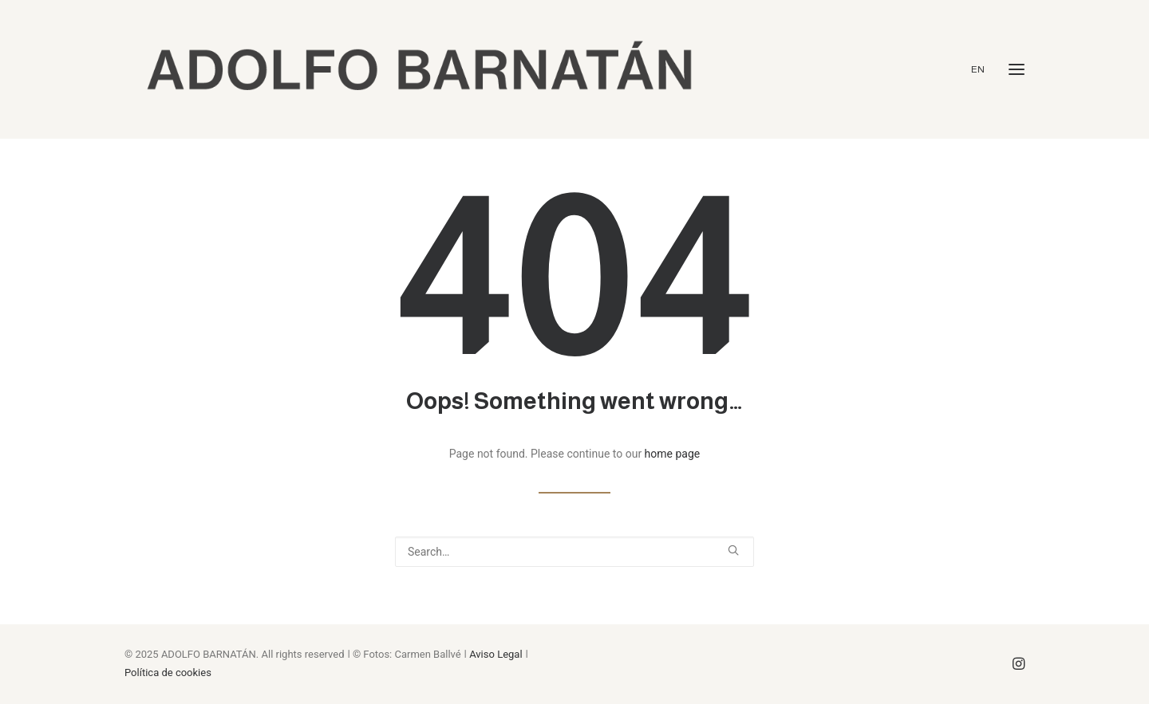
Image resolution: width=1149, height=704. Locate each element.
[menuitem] (982, 69)
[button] (1016, 69)
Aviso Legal (495, 654)
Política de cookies (167, 672)
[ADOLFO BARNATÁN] (418, 69)
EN (978, 69)
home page (673, 453)
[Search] (574, 552)
